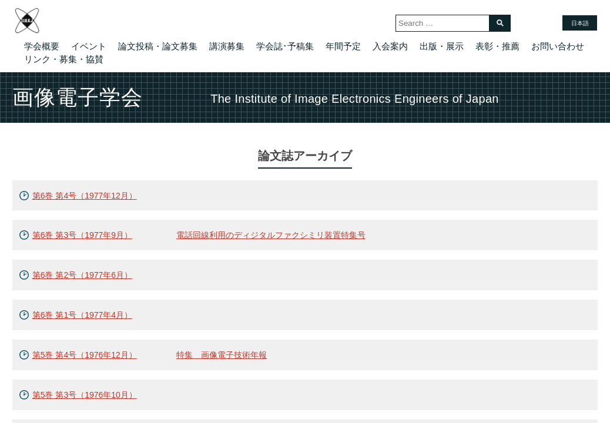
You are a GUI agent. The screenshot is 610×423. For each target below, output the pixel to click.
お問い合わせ (557, 46)
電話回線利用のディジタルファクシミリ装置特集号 (271, 235)
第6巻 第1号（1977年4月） (82, 315)
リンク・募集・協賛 (63, 59)
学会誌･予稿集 (285, 46)
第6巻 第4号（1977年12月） (84, 195)
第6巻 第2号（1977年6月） (82, 275)
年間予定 (343, 46)
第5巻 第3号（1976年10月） (84, 395)
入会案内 (390, 46)
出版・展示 (442, 46)
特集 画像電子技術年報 (221, 355)
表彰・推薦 (497, 46)
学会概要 (41, 46)
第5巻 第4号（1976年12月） (84, 355)
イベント (88, 46)
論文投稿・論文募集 (157, 46)
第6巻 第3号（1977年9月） (82, 235)
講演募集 (226, 46)
